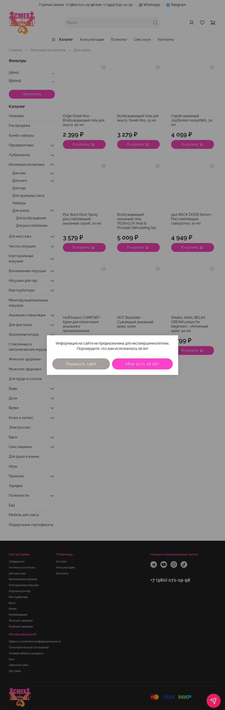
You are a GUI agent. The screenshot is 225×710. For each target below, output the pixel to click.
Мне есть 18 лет (142, 364)
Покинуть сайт (81, 364)
